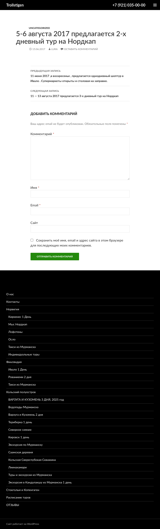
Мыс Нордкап (17, 324)
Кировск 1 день (18, 437)
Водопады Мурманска (23, 407)
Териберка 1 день (20, 422)
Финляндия (14, 362)
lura (54, 49)
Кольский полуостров (21, 392)
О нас (10, 294)
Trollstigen (15, 5)
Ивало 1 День (17, 369)
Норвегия (12, 309)
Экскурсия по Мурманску (25, 444)
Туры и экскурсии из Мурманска (30, 475)
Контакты (12, 301)
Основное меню (155, 5)
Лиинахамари (17, 467)
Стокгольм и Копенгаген (22, 490)
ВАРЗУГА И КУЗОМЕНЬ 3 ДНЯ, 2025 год (36, 399)
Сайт (34, 223)
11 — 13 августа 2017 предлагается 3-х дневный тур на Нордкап (80, 93)
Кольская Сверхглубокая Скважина (32, 459)
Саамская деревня (20, 452)
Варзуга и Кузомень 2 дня (25, 414)
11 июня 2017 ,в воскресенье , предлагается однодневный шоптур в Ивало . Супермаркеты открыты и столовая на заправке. (80, 75)
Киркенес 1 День (19, 316)
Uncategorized (39, 27)
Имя (35, 187)
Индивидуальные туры (24, 354)
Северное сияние (20, 429)
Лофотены (15, 332)
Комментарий (42, 134)
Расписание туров (18, 497)
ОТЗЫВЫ (12, 505)
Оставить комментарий (81, 49)
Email (36, 205)
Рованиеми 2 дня (19, 377)
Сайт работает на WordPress (22, 523)
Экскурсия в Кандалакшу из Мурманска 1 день (40, 482)
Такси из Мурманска (22, 347)
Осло (11, 339)
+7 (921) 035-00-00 (129, 5)
